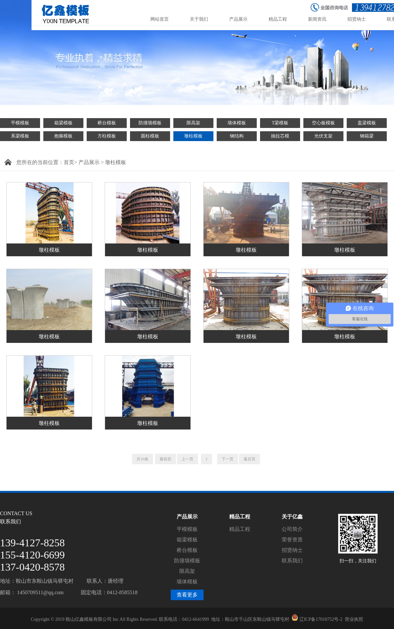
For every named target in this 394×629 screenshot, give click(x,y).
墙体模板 (237, 122)
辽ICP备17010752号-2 (320, 619)
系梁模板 (20, 136)
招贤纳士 (292, 550)
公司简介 (292, 529)
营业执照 (354, 619)
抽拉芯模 (280, 136)
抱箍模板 (63, 136)
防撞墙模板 (150, 122)
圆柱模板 (150, 136)
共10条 (142, 459)
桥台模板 (107, 122)
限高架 (193, 122)
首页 (69, 162)
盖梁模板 (367, 122)
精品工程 (239, 529)
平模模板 (20, 122)
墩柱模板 (193, 136)
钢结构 (237, 136)
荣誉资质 (292, 539)
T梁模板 (280, 122)
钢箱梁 (367, 136)
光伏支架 (323, 136)
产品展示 (88, 162)
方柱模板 (107, 136)
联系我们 (292, 560)
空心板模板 (323, 122)
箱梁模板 (63, 122)
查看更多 (187, 595)
